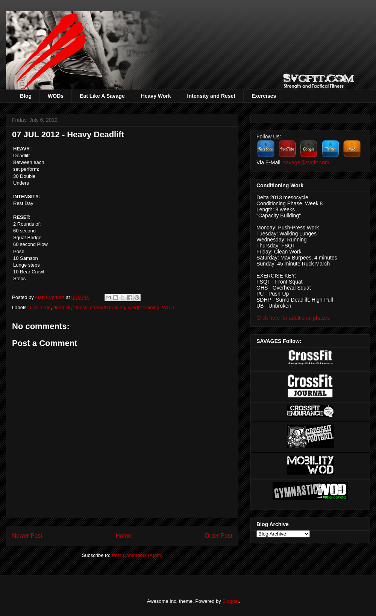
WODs (56, 96)
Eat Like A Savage (102, 96)
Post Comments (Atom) (137, 555)
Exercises (264, 96)
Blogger (230, 601)
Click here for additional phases (293, 318)
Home (124, 536)
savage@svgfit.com (306, 162)
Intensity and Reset (211, 96)
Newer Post (27, 536)
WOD (168, 307)
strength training (107, 307)
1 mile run (40, 307)
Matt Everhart (50, 297)
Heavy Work (156, 96)
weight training (143, 307)
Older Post (218, 536)
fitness (80, 307)
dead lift (62, 307)
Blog (26, 96)
